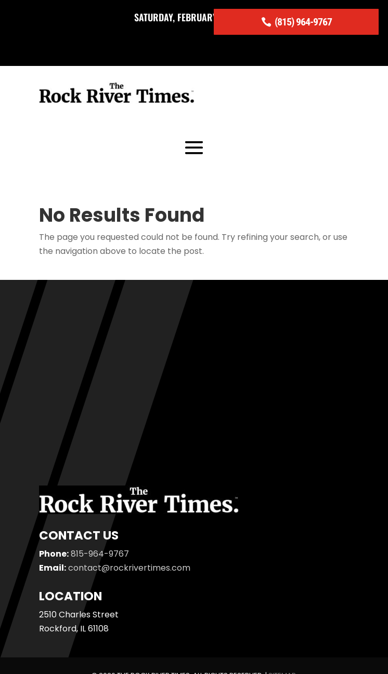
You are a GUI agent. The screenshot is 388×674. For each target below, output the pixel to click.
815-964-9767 (100, 554)
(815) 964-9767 (303, 22)
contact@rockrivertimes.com (129, 568)
